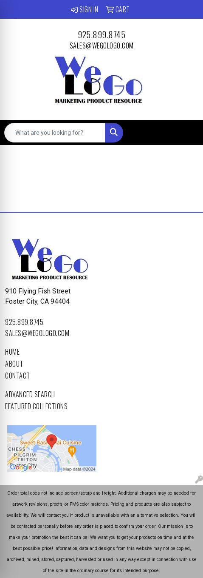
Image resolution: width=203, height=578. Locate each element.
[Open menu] (186, 132)
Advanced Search (30, 394)
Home (12, 352)
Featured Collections (36, 406)
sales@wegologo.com (102, 45)
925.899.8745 (101, 34)
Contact (17, 375)
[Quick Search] (54, 132)
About (14, 364)
